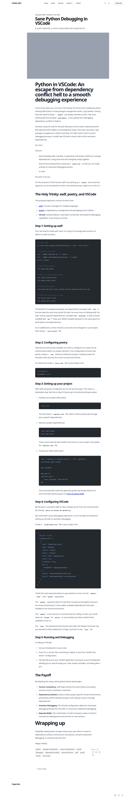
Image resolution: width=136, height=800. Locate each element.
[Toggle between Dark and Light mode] (105, 3)
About (53, 3)
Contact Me (118, 3)
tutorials (49, 15)
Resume (60, 3)
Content (69, 3)
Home (46, 3)
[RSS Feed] (109, 3)
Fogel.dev (16, 3)
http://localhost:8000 (75, 548)
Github (78, 3)
